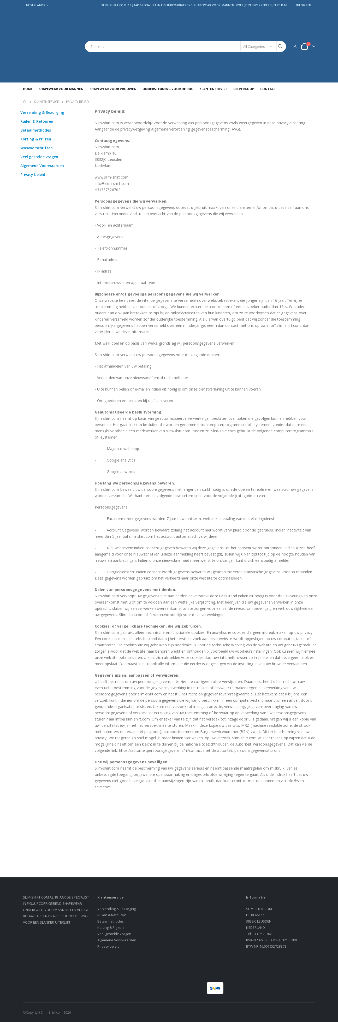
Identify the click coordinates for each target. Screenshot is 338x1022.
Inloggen (303, 5)
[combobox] (185, 46)
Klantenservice (46, 101)
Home (25, 102)
